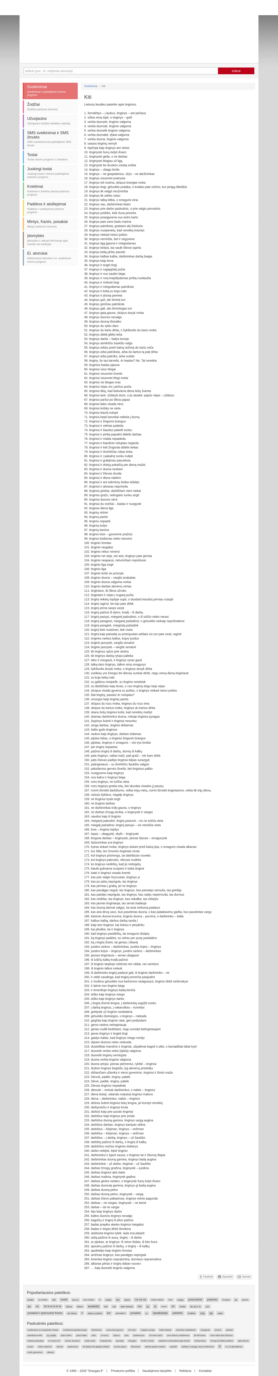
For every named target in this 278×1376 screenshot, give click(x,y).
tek (106, 1306)
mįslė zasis (90, 1341)
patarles (212, 1299)
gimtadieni (121, 1313)
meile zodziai (157, 1300)
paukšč (173, 1346)
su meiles (42, 1300)
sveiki (64, 1299)
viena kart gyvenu (114, 1330)
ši (220, 1346)
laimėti (60, 1346)
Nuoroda (244, 1277)
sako (220, 1313)
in (100, 1300)
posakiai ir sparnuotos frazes (45, 1313)
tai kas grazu (120, 1346)
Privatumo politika (123, 1371)
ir (82, 1313)
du (173, 1306)
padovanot (73, 1346)
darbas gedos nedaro (155, 1346)
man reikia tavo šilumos (221, 1335)
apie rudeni (66, 1335)
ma (202, 1313)
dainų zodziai (95, 1313)
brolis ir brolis (147, 1341)
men (170, 1300)
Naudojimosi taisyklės (157, 1371)
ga (29, 1306)
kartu (127, 1300)
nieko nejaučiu (45, 1346)
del (54, 1300)
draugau (132, 1341)
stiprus (116, 1335)
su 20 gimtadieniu (234, 1346)
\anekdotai (160, 1313)
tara (126, 1335)
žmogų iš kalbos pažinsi (221, 1341)
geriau (245, 1300)
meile (182, 1306)
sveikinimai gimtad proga (75, 1330)
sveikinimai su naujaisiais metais (43, 1330)
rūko (94, 1335)
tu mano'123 (54, 1341)
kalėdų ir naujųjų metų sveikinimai (197, 1346)
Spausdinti (225, 1277)
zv (147, 1313)
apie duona (243, 1341)
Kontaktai (205, 1371)
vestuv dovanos (72, 1341)
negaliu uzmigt (147, 1330)
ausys (30, 1346)
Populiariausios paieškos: (49, 1292)
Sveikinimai (91, 86)
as (37, 1306)
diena (69, 1306)
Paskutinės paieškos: (45, 1323)
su (118, 1299)
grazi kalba (81, 1335)
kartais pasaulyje (35, 1341)
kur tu (75, 1300)
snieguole (205, 1330)
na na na (140, 1299)
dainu (80, 1306)
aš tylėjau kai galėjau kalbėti (96, 1346)
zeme (164, 1306)
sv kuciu (104, 1335)
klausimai (135, 1346)
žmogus (226, 1300)
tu (148, 1306)
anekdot (93, 1306)
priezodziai (195, 1299)
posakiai (135, 1313)
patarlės (177, 1313)
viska (108, 1300)
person (218, 1330)
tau (140, 1306)
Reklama (185, 1371)
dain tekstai (127, 1306)
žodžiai (191, 1313)
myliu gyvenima (35, 1352)
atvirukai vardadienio (186, 1330)
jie (236, 1300)
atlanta (50, 1352)
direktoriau (97, 1330)
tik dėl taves (199, 1335)
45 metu (132, 1330)
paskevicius (138, 1335)
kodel (30, 1300)
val (114, 1306)
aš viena (71, 1313)
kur (109, 1313)
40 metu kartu (155, 1335)
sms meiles (88, 1300)
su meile (51, 1335)
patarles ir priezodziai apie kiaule (174, 1341)
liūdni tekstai (165, 1330)
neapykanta (105, 1341)
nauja (180, 1300)
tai (211, 1313)
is (155, 1306)
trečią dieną (200, 1341)
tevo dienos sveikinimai (178, 1335)
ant (207, 1306)
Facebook (206, 1277)
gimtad (229, 1330)
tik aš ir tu (195, 1306)
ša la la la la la (52, 1306)
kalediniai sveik (35, 1335)
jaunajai (120, 1341)
